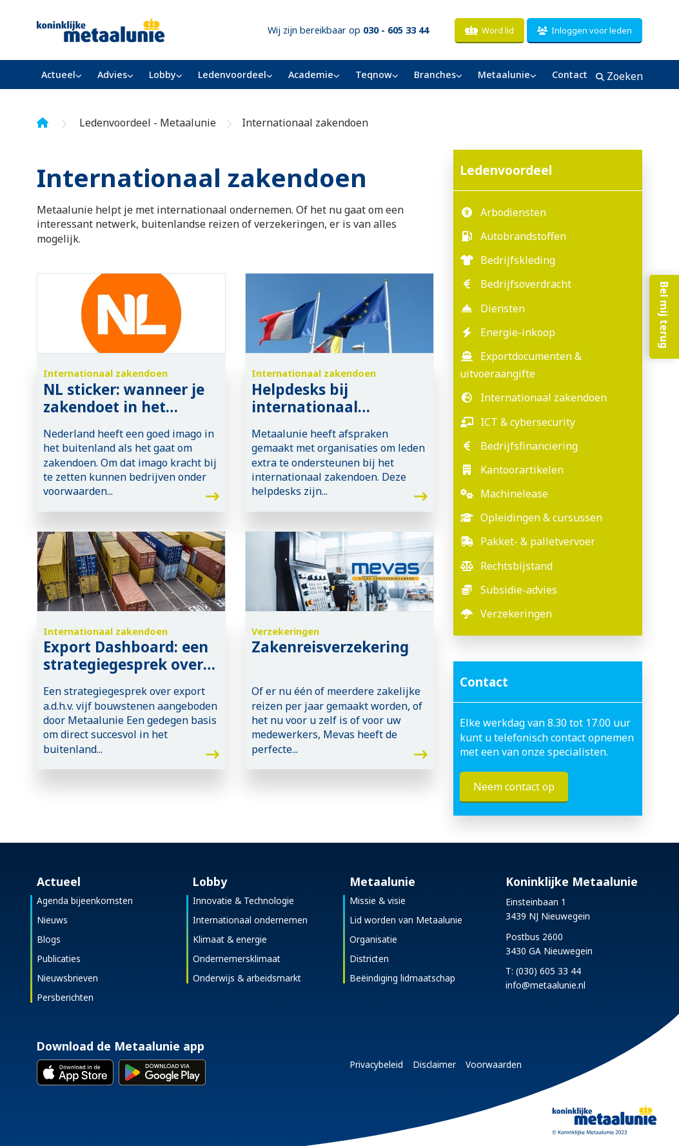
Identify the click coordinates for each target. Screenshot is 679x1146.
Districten (369, 958)
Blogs (49, 939)
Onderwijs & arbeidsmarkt (247, 978)
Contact (569, 74)
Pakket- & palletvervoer (537, 541)
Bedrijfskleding (517, 260)
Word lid (489, 30)
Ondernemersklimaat (236, 958)
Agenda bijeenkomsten (85, 900)
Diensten (502, 308)
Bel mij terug (663, 326)
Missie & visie (377, 900)
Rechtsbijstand (516, 566)
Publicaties (59, 958)
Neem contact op (514, 786)
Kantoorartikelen (522, 470)
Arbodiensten (513, 212)
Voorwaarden (494, 1064)
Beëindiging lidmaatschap (402, 978)
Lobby (162, 74)
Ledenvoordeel (232, 74)
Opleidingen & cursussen (541, 517)
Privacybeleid (376, 1064)
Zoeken (619, 76)
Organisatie (373, 939)
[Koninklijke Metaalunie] (131, 29)
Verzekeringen (516, 614)
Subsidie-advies (518, 590)
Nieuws (52, 920)
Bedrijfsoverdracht (525, 284)
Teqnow (373, 74)
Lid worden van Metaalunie (405, 920)
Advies (112, 74)
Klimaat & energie (230, 939)
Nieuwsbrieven (67, 978)
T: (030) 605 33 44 (543, 971)
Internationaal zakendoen (543, 397)
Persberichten (65, 997)
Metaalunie (504, 74)
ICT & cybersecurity (527, 422)
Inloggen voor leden (584, 30)
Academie (310, 74)
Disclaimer (434, 1064)
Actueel (58, 74)
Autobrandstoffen (523, 236)
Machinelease (514, 494)
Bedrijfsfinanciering (529, 446)
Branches (435, 74)
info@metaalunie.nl (546, 985)
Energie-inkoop (517, 332)
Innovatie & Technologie (243, 900)
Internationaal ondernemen (250, 920)
